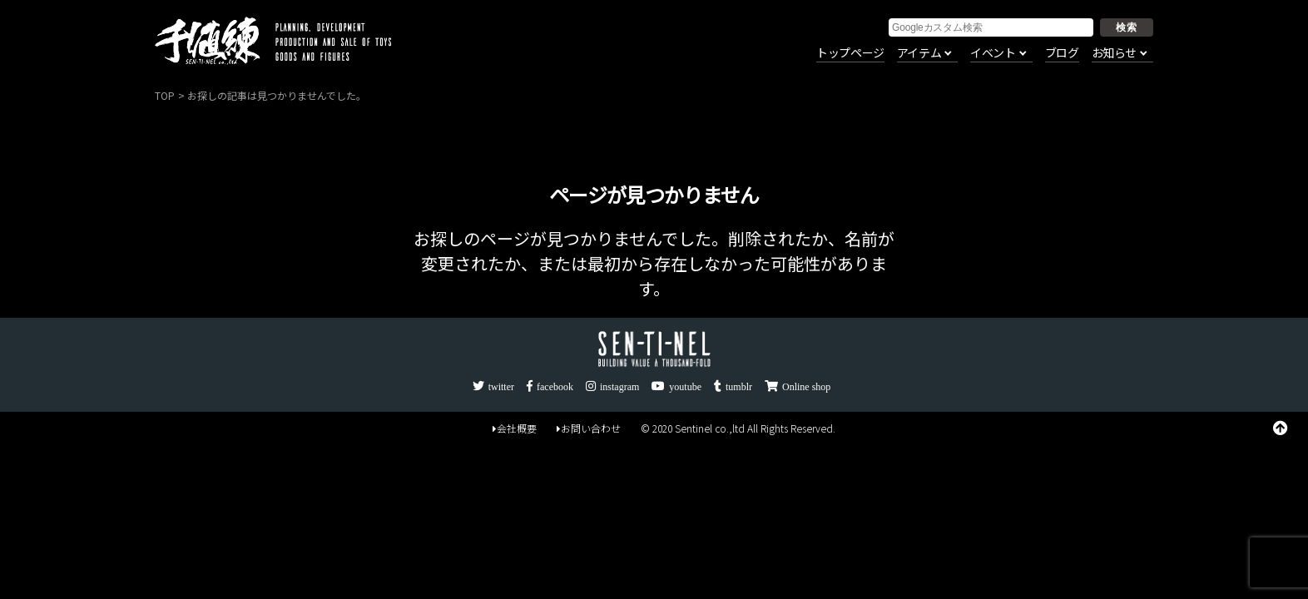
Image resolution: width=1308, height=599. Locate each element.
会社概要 (515, 428)
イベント (992, 53)
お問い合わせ (589, 428)
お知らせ (1114, 53)
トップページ (850, 53)
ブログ (1062, 53)
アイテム (919, 53)
